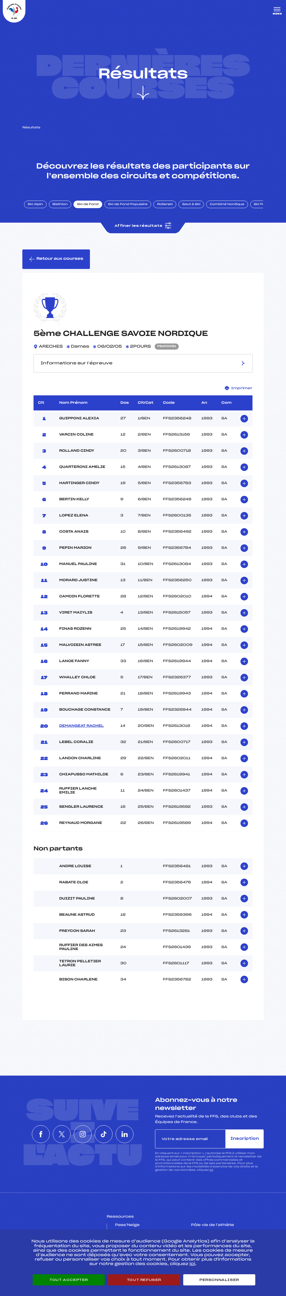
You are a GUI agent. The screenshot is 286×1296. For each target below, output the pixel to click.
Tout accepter (68, 1279)
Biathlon (60, 204)
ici (211, 1170)
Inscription (244, 1139)
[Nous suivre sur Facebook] (32, 1134)
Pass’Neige (127, 1225)
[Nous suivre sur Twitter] (57, 1134)
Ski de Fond (88, 204)
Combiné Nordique (227, 204)
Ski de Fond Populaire (128, 204)
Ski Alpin (35, 204)
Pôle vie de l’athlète (212, 1225)
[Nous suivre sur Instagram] (83, 1134)
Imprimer (238, 388)
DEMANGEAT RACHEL (81, 726)
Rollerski (165, 204)
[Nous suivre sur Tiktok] (108, 1134)
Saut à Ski (191, 204)
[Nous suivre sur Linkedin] (133, 1134)
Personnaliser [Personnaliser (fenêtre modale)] (219, 1279)
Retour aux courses (56, 259)
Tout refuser (144, 1279)
